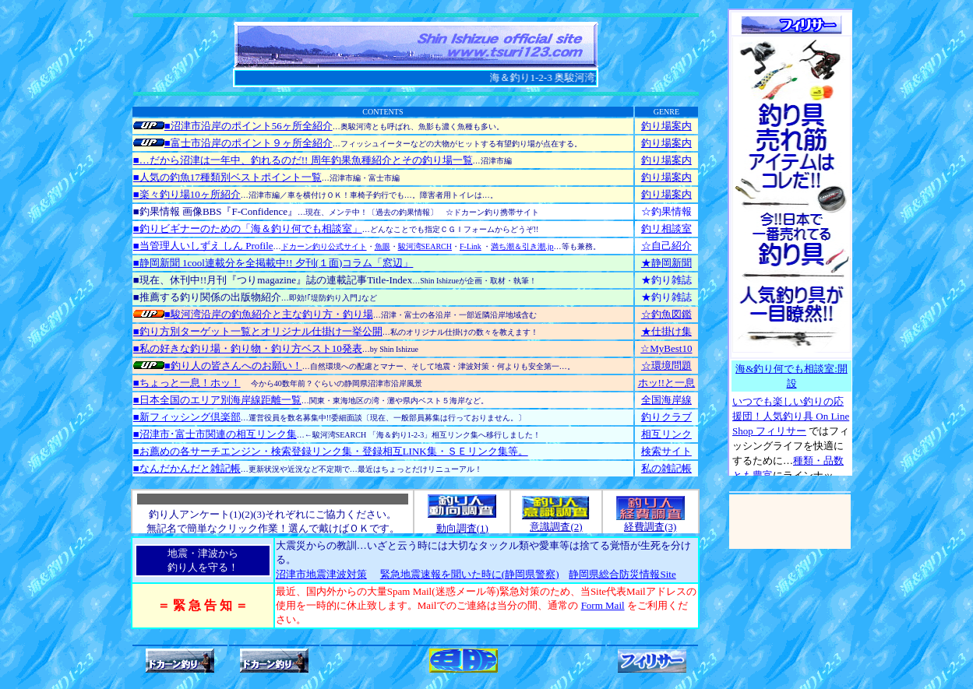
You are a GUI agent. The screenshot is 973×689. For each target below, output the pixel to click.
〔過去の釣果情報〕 (403, 212)
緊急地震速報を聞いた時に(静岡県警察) (469, 574)
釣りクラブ (666, 417)
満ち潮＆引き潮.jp (522, 246)
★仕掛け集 (666, 331)
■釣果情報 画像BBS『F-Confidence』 (215, 211)
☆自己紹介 (666, 245)
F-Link (470, 246)
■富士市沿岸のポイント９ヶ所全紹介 (233, 143)
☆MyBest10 (666, 348)
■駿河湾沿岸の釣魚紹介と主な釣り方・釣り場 (253, 314)
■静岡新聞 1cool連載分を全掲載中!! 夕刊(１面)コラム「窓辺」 (273, 263)
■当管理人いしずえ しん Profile (203, 245)
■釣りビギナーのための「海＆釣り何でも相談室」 (247, 228)
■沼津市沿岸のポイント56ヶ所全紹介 (233, 126)
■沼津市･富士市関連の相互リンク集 (215, 434)
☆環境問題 (666, 365)
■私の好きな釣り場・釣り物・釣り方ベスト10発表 (247, 348)
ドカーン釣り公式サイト (324, 246)
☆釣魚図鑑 (666, 314)
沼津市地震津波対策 (321, 574)
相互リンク (666, 434)
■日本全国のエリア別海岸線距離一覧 (217, 400)
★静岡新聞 (666, 263)
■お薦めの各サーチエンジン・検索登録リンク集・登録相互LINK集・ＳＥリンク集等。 (330, 451)
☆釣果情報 (666, 211)
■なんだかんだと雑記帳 (187, 468)
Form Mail (603, 605)
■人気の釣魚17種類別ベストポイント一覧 (227, 177)
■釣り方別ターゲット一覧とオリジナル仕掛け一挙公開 (258, 331)
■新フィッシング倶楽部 (187, 417)
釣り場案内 (666, 126)
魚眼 (382, 246)
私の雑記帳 (666, 468)
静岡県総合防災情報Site (622, 574)
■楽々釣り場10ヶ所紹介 (187, 194)
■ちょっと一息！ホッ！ (187, 382)
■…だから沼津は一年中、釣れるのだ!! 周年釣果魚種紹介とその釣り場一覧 (303, 160)
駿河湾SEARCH (425, 246)
